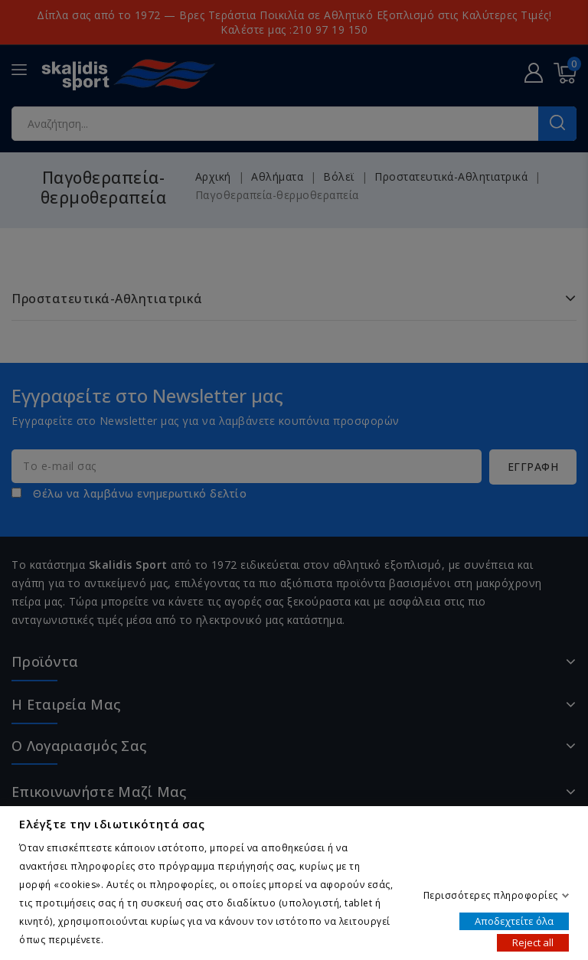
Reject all (533, 942)
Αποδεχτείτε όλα (514, 920)
